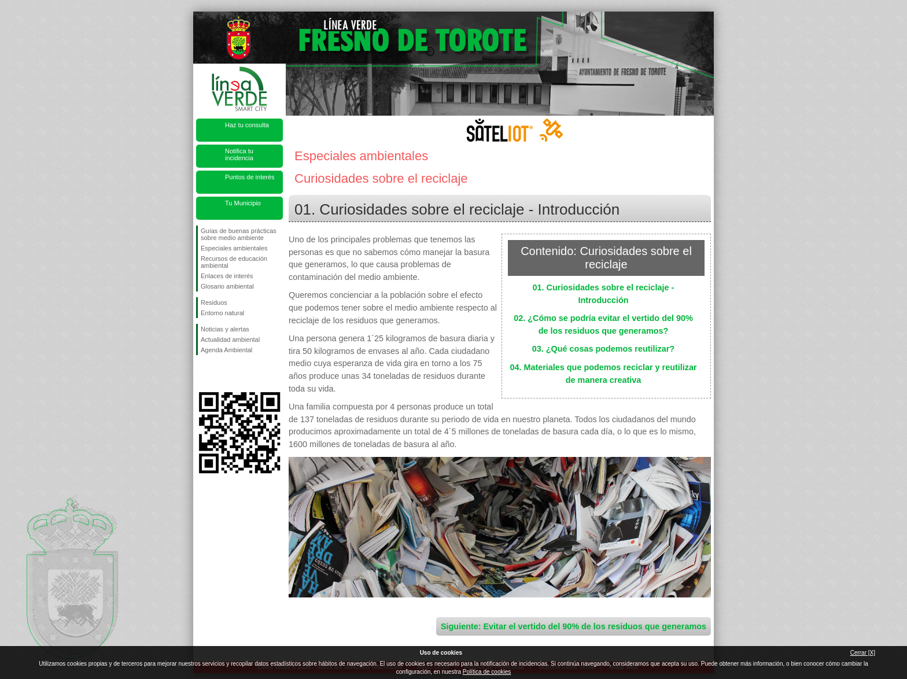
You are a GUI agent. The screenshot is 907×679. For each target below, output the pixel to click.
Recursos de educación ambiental (234, 262)
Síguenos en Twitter (222, 374)
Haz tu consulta (247, 124)
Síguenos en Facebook (203, 374)
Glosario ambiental (227, 286)
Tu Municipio (243, 203)
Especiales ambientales (234, 248)
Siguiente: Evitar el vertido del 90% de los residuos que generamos (573, 626)
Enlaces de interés (227, 275)
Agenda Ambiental (226, 349)
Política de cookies (487, 672)
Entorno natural (222, 312)
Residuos (214, 302)
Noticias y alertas (225, 329)
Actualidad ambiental (230, 339)
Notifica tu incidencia (239, 154)
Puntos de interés (250, 177)
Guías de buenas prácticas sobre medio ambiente (238, 234)
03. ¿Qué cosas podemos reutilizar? (603, 348)
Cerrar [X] (862, 653)
